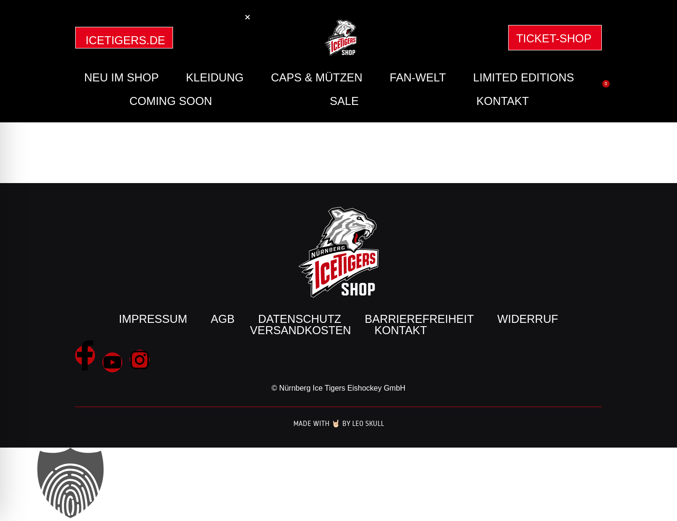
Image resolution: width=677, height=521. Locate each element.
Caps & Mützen (316, 77)
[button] (247, 17)
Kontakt (502, 101)
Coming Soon (170, 101)
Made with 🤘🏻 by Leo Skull (338, 423)
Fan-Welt (418, 77)
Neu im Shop (121, 77)
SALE (344, 101)
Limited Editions (523, 77)
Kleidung (215, 77)
